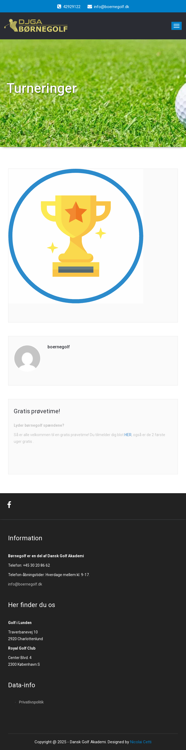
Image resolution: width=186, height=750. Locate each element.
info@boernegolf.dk (25, 584)
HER (127, 435)
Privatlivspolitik (31, 702)
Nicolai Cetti (140, 742)
